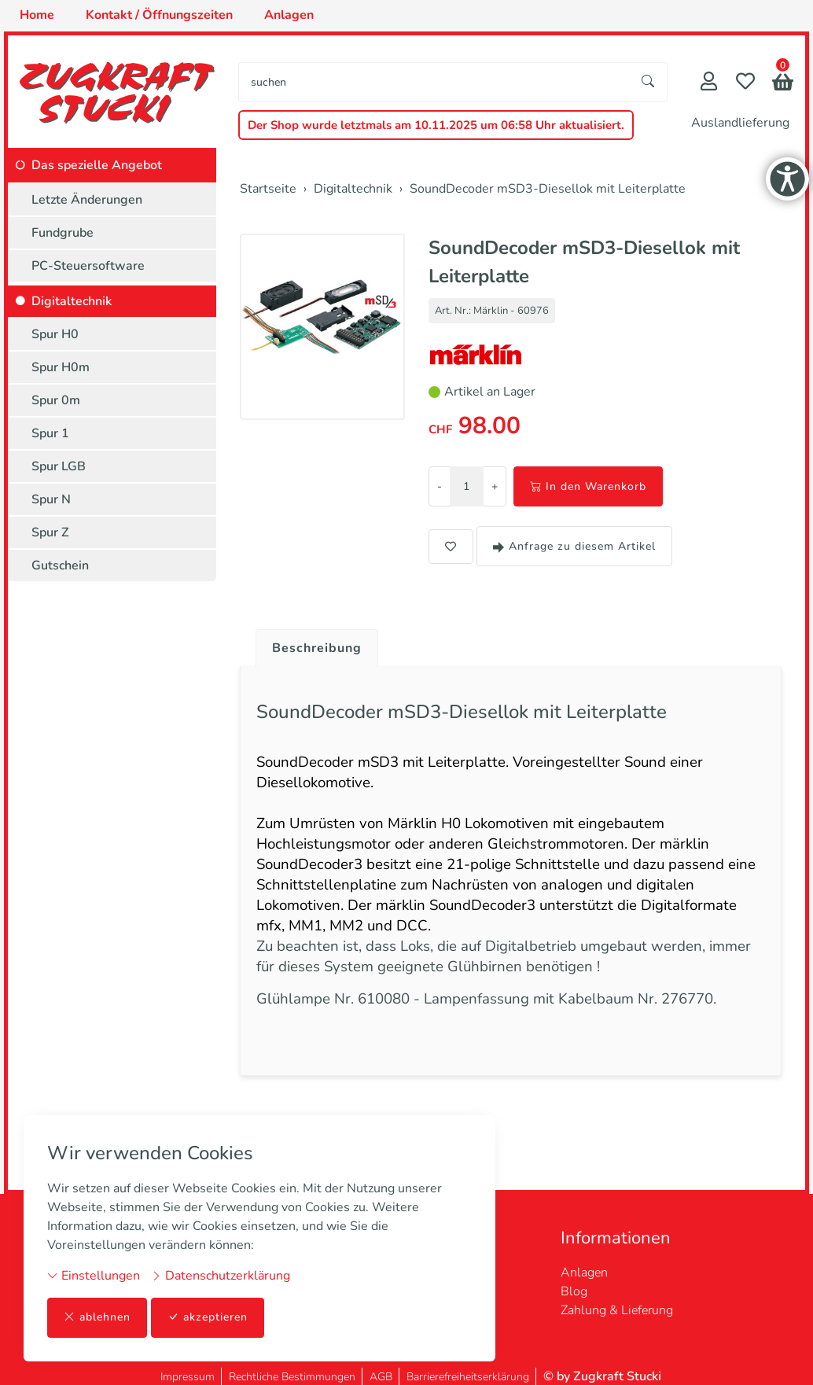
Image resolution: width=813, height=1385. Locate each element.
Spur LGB (58, 466)
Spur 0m (55, 400)
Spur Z (50, 532)
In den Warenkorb (588, 486)
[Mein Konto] (709, 83)
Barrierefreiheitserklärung (467, 1367)
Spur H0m (60, 367)
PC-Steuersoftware (88, 265)
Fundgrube (62, 232)
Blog (574, 1282)
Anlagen (584, 1263)
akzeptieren (207, 1317)
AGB (381, 1367)
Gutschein (60, 565)
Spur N (51, 499)
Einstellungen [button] (93, 1275)
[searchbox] (434, 82)
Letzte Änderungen (86, 199)
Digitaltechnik (71, 301)
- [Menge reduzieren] (439, 486)
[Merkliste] (745, 83)
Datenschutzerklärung (220, 1275)
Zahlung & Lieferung (617, 1300)
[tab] (311, 644)
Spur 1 (50, 433)
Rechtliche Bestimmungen (292, 1367)
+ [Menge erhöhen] (494, 486)
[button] (782, 83)
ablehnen (97, 1317)
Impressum (187, 1367)
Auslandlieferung (740, 122)
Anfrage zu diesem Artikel (574, 546)
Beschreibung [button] (317, 648)
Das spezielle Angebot (96, 165)
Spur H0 (55, 334)
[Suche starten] (649, 82)
